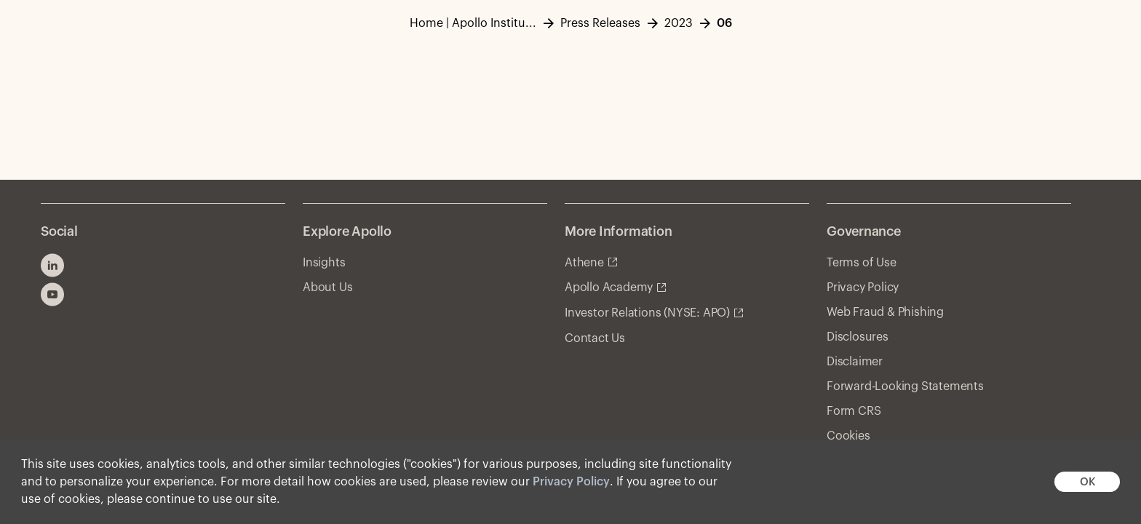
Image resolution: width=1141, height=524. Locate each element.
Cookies (848, 436)
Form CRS (853, 411)
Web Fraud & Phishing (885, 312)
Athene (584, 263)
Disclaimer (855, 362)
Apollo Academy (609, 287)
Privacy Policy (571, 482)
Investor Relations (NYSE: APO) (647, 313)
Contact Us (595, 338)
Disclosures (857, 337)
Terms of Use (861, 263)
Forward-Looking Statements (905, 386)
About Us (327, 287)
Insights (324, 263)
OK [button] (1087, 482)
